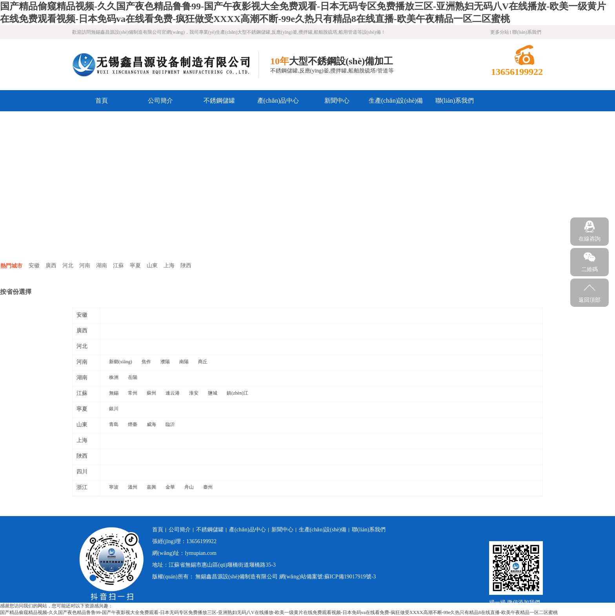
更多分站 (499, 32)
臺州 (208, 487)
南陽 (184, 361)
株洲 (113, 377)
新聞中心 (336, 100)
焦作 (146, 361)
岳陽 (132, 377)
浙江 (81, 487)
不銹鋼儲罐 (219, 100)
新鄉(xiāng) (120, 361)
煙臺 (132, 424)
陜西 (185, 265)
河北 (67, 265)
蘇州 (151, 393)
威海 (151, 424)
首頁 (101, 100)
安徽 (34, 265)
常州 (132, 393)
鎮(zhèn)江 (237, 393)
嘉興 (151, 487)
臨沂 (170, 424)
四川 (81, 471)
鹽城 (212, 393)
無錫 (113, 393)
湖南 (101, 265)
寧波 (113, 487)
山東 (152, 265)
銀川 (113, 408)
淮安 (193, 393)
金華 (170, 487)
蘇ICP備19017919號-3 (350, 577)
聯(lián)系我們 (526, 32)
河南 (84, 265)
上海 (169, 265)
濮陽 (165, 361)
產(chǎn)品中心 (278, 100)
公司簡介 (160, 100)
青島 (113, 424)
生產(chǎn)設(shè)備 (396, 100)
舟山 (189, 487)
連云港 (173, 393)
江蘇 (118, 265)
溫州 (132, 487)
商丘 (202, 361)
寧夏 (135, 265)
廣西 (50, 265)
